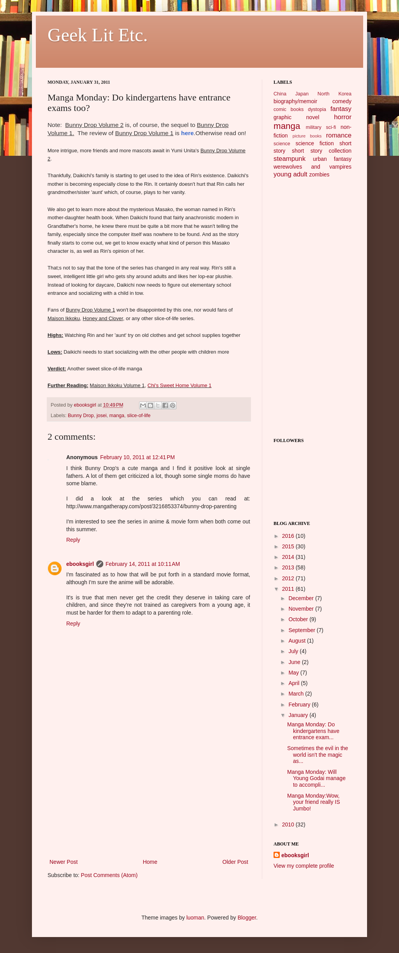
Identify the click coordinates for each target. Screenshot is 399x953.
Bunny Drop (81, 415)
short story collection (321, 151)
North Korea (334, 94)
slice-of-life (138, 415)
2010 (289, 824)
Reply (73, 540)
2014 (289, 557)
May (294, 672)
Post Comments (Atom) (109, 875)
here (187, 133)
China (280, 94)
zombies (319, 174)
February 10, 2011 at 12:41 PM (137, 457)
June (295, 662)
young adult (290, 174)
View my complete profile (304, 866)
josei (102, 415)
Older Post (235, 862)
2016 (289, 536)
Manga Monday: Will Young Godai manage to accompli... (316, 778)
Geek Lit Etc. (98, 35)
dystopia (317, 109)
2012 (289, 578)
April (294, 683)
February (300, 704)
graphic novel (296, 117)
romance (338, 135)
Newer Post (63, 862)
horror (342, 117)
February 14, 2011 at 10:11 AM (143, 564)
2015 (289, 546)
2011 (289, 589)
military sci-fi (321, 127)
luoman (195, 917)
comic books (289, 109)
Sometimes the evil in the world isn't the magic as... (317, 755)
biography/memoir (295, 101)
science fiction (314, 143)
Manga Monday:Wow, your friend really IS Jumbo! (313, 802)
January (298, 715)
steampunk (289, 158)
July (294, 651)
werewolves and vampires (312, 167)
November (301, 609)
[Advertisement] (148, 798)
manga (117, 415)
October (298, 619)
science (282, 143)
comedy (341, 101)
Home (150, 862)
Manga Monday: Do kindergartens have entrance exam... (313, 731)
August (297, 641)
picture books (307, 136)
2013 (289, 567)
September (302, 630)
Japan (302, 94)
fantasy (340, 109)
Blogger (247, 917)
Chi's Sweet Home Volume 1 (180, 385)
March (296, 694)
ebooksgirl (86, 405)
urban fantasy (332, 159)
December (301, 598)
